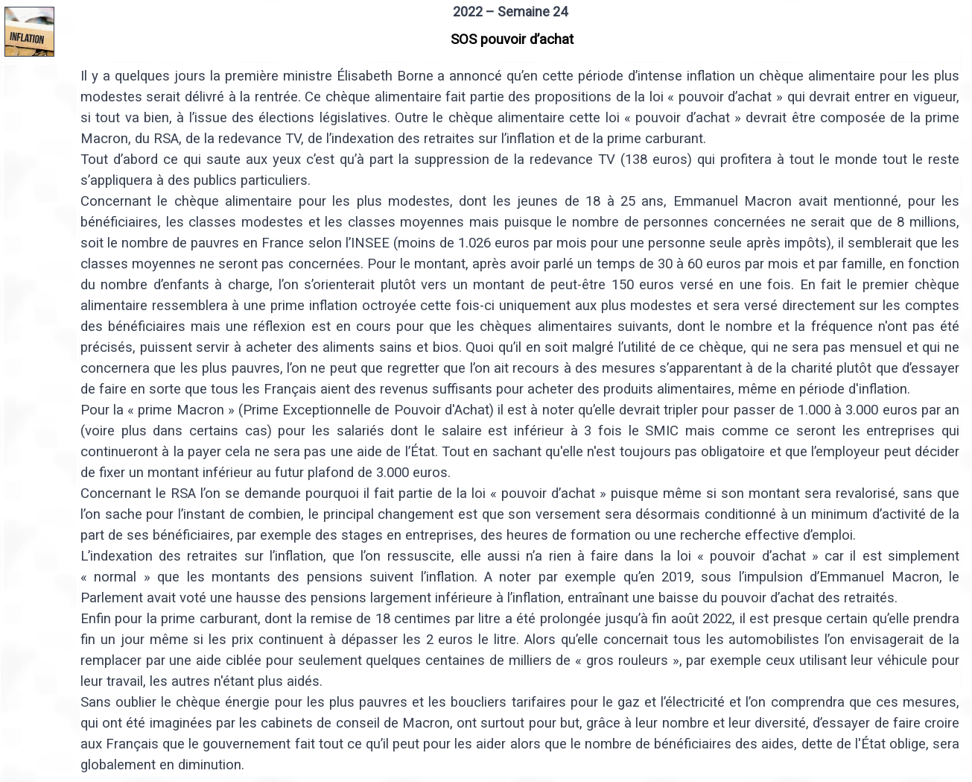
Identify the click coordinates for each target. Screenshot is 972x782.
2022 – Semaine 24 (510, 11)
